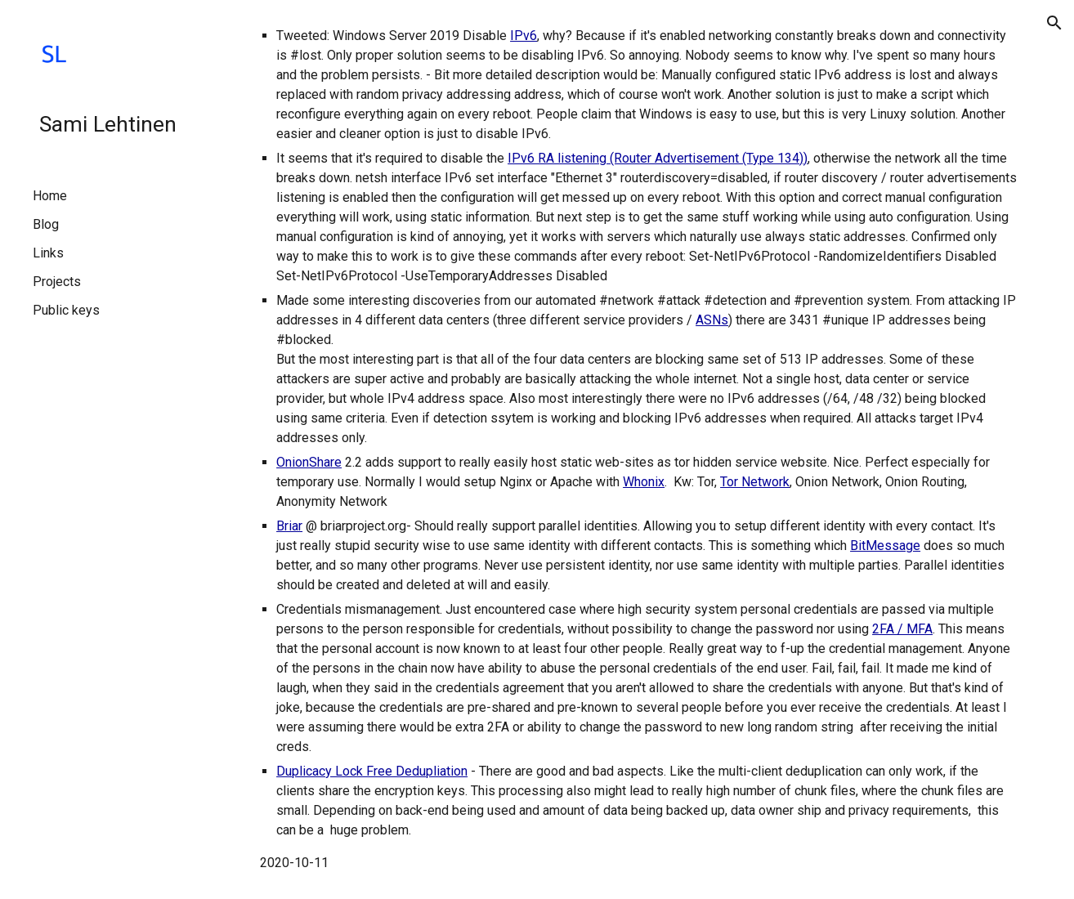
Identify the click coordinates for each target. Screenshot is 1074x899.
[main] (639, 449)
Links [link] (48, 253)
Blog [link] (46, 224)
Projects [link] (57, 281)
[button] (1054, 22)
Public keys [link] (66, 310)
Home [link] (50, 196)
